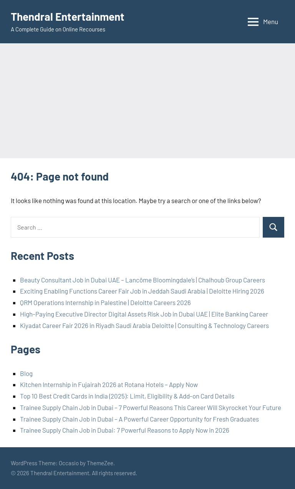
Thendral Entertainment (67, 16)
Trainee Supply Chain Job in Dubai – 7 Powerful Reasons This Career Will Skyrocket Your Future (150, 407)
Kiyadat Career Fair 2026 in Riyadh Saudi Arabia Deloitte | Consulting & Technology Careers (144, 325)
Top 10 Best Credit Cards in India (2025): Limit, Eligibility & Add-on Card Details (127, 396)
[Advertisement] (147, 100)
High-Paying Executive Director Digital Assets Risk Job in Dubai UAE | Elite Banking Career (144, 314)
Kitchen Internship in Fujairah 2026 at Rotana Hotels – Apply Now (109, 384)
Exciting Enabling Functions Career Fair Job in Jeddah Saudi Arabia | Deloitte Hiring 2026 (142, 291)
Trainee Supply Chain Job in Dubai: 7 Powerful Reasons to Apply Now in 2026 (124, 430)
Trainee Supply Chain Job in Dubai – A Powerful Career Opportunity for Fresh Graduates (139, 419)
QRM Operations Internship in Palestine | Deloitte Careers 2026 (105, 302)
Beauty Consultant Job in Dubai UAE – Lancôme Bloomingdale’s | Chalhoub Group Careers (142, 280)
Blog (26, 373)
